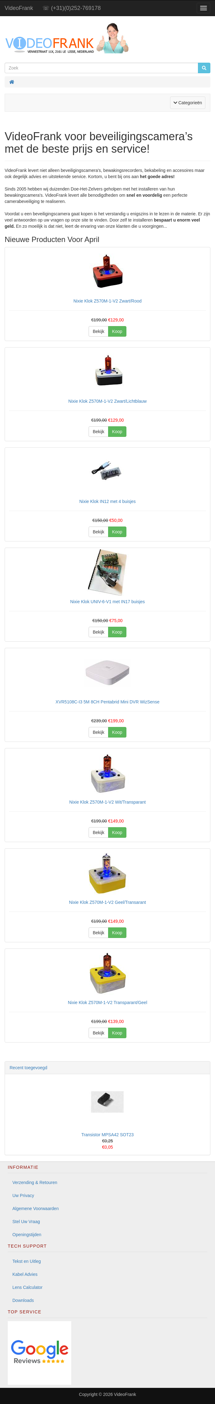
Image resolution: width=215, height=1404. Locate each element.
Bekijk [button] (98, 331)
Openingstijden (26, 1234)
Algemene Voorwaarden (35, 1208)
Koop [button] (117, 331)
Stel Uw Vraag (26, 1221)
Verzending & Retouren (34, 1182)
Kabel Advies (24, 1274)
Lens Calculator (27, 1287)
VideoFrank (19, 8)
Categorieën (189, 102)
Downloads (23, 1300)
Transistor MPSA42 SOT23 (107, 1134)
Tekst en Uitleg (26, 1261)
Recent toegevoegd (28, 1067)
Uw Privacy (23, 1195)
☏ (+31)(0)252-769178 (71, 8)
